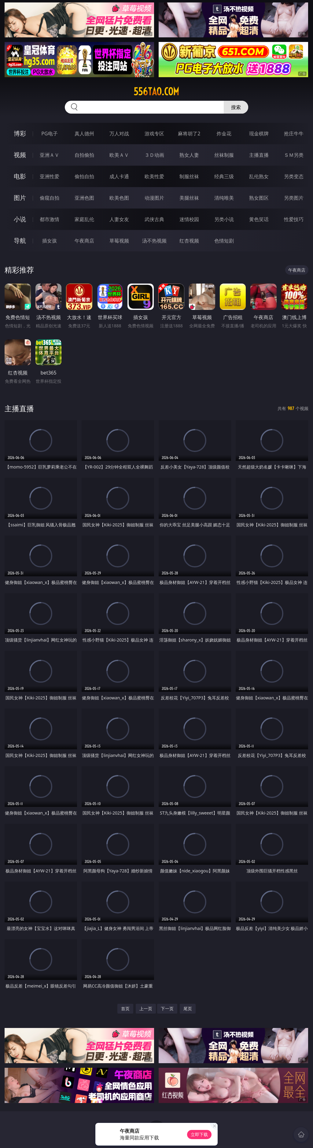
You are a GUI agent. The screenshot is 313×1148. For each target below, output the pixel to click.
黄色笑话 (259, 219)
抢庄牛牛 (294, 133)
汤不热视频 (154, 240)
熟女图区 (259, 197)
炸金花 (224, 133)
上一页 (145, 1008)
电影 (20, 176)
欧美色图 (119, 197)
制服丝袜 (189, 176)
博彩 (20, 133)
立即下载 (199, 1134)
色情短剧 (224, 240)
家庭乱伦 (84, 219)
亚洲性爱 (49, 176)
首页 (125, 1008)
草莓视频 (119, 240)
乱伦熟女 (259, 176)
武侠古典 (154, 219)
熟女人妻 (189, 155)
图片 (20, 198)
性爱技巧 (294, 219)
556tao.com (156, 91)
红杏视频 (189, 240)
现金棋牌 (259, 133)
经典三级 (224, 176)
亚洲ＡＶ (49, 155)
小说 (20, 219)
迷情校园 (189, 219)
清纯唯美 (224, 197)
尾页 (187, 1008)
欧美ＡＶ (119, 155)
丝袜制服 (224, 155)
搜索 (236, 107)
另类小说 (224, 219)
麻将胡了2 (189, 133)
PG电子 (49, 133)
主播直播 (259, 155)
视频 (20, 155)
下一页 (167, 1008)
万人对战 (119, 133)
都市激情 (49, 219)
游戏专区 (154, 133)
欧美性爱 (154, 176)
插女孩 (49, 240)
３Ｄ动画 (154, 155)
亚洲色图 (84, 197)
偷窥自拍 (49, 197)
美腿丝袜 (189, 197)
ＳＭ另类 (294, 155)
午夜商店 (84, 240)
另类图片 (294, 197)
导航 (20, 240)
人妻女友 (119, 219)
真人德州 (84, 133)
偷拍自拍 (84, 176)
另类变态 (294, 176)
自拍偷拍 (84, 155)
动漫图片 (154, 197)
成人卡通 (119, 176)
